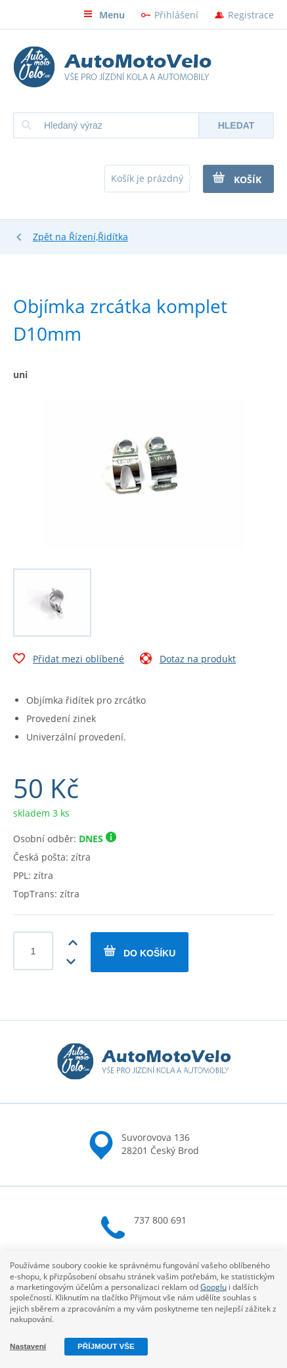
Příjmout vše (106, 1346)
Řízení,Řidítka (98, 236)
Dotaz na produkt (188, 660)
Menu (104, 15)
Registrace (251, 15)
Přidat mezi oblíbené (68, 660)
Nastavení (28, 1346)
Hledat (236, 125)
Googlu (213, 1287)
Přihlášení (176, 15)
